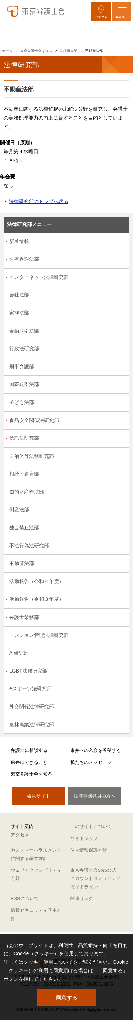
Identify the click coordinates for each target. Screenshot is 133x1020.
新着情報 (19, 241)
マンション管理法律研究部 (39, 635)
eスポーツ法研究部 (30, 688)
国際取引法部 (24, 384)
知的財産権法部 (26, 492)
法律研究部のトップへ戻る (38, 201)
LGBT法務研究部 (28, 671)
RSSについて (25, 898)
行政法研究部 (24, 348)
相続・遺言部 (24, 474)
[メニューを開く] (121, 11)
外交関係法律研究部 (31, 706)
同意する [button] (66, 998)
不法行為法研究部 (29, 545)
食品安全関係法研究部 (34, 420)
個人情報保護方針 (88, 850)
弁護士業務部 (24, 617)
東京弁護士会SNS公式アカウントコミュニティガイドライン (95, 878)
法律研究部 (68, 51)
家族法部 (19, 313)
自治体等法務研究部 (31, 456)
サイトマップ (84, 838)
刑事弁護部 (21, 366)
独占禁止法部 (24, 527)
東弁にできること (29, 762)
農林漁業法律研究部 (31, 724)
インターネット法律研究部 (39, 277)
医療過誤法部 (24, 259)
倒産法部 (19, 509)
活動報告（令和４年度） (36, 581)
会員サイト (38, 796)
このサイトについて (91, 826)
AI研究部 (19, 653)
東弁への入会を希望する (95, 750)
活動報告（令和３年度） (36, 599)
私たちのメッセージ (91, 762)
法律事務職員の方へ (94, 796)
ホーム (7, 51)
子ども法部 (21, 402)
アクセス (20, 834)
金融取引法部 (24, 331)
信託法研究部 (24, 438)
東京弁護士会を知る (36, 51)
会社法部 (19, 295)
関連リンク (81, 898)
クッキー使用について (48, 962)
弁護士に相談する (29, 750)
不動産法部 (21, 563)
